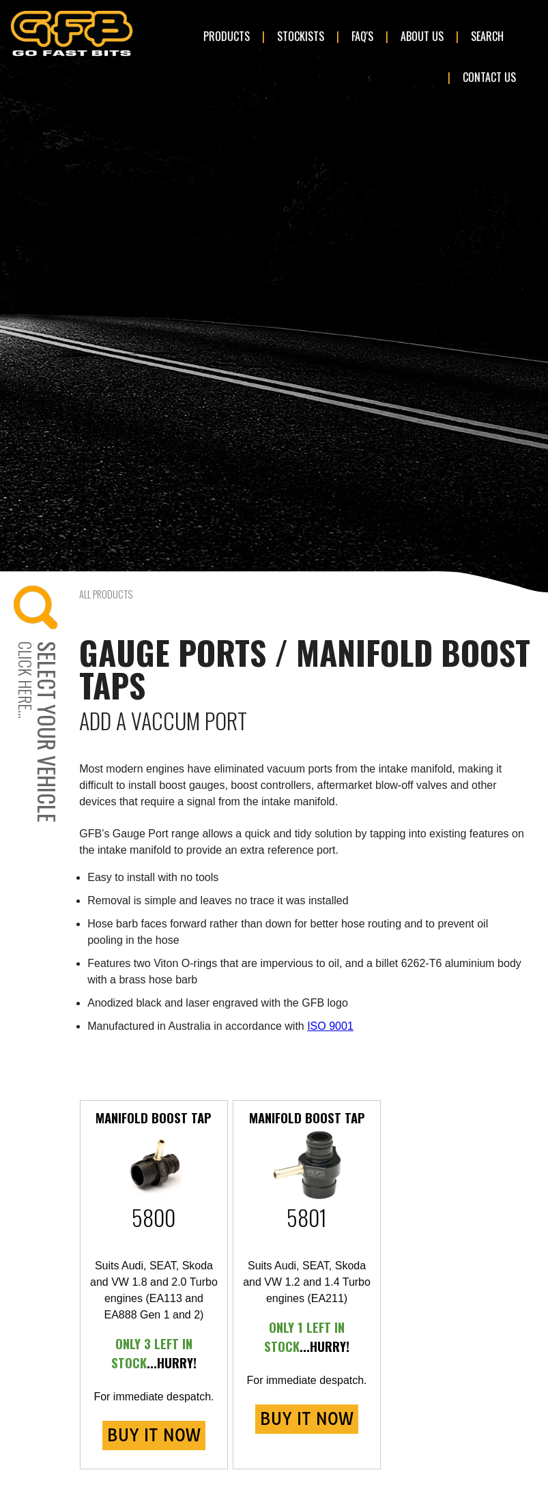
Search (487, 36)
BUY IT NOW (154, 1435)
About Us (422, 36)
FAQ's (362, 36)
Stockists (300, 36)
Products (226, 36)
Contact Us (489, 77)
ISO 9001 (330, 1026)
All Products (105, 594)
